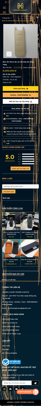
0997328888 (20, 95)
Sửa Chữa (6, 346)
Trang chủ (6, 18)
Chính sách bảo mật (10, 319)
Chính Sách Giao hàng (11, 326)
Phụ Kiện (5, 349)
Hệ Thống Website (9, 353)
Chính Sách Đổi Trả (9, 323)
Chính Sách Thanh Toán (11, 334)
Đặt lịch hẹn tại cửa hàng (20, 101)
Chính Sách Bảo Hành (10, 330)
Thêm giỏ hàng (20, 88)
